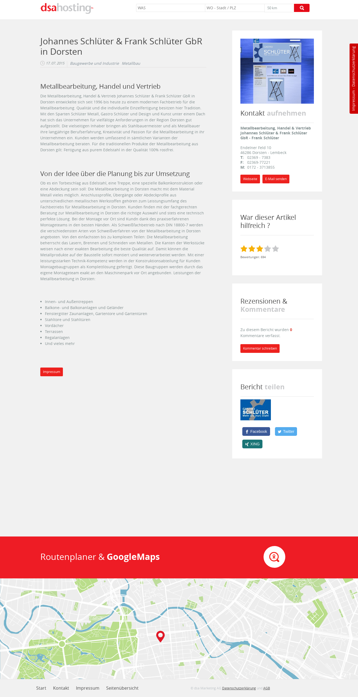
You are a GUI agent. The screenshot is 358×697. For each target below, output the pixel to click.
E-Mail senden (276, 179)
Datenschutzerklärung (353, 66)
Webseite (250, 179)
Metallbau (131, 63)
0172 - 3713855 (261, 167)
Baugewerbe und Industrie (94, 63)
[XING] (252, 444)
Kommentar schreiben (260, 348)
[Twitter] (286, 431)
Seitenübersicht (122, 688)
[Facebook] (256, 431)
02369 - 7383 (258, 157)
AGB (266, 688)
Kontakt (61, 688)
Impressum (353, 100)
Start (41, 688)
